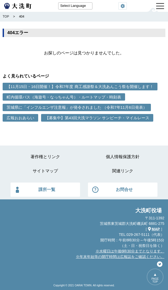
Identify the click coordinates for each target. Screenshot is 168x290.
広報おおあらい (20, 118)
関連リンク (122, 171)
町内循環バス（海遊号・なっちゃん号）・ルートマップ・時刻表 (64, 97)
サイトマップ (45, 171)
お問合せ (124, 189)
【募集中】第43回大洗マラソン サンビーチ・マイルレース (97, 118)
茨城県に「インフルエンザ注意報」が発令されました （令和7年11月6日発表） (77, 107)
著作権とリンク (45, 156)
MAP (156, 229)
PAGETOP (155, 280)
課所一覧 (46, 189)
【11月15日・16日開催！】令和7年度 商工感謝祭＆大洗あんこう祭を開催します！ (80, 86)
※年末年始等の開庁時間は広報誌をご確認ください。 (120, 257)
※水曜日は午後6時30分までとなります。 (130, 251)
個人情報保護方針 (123, 156)
